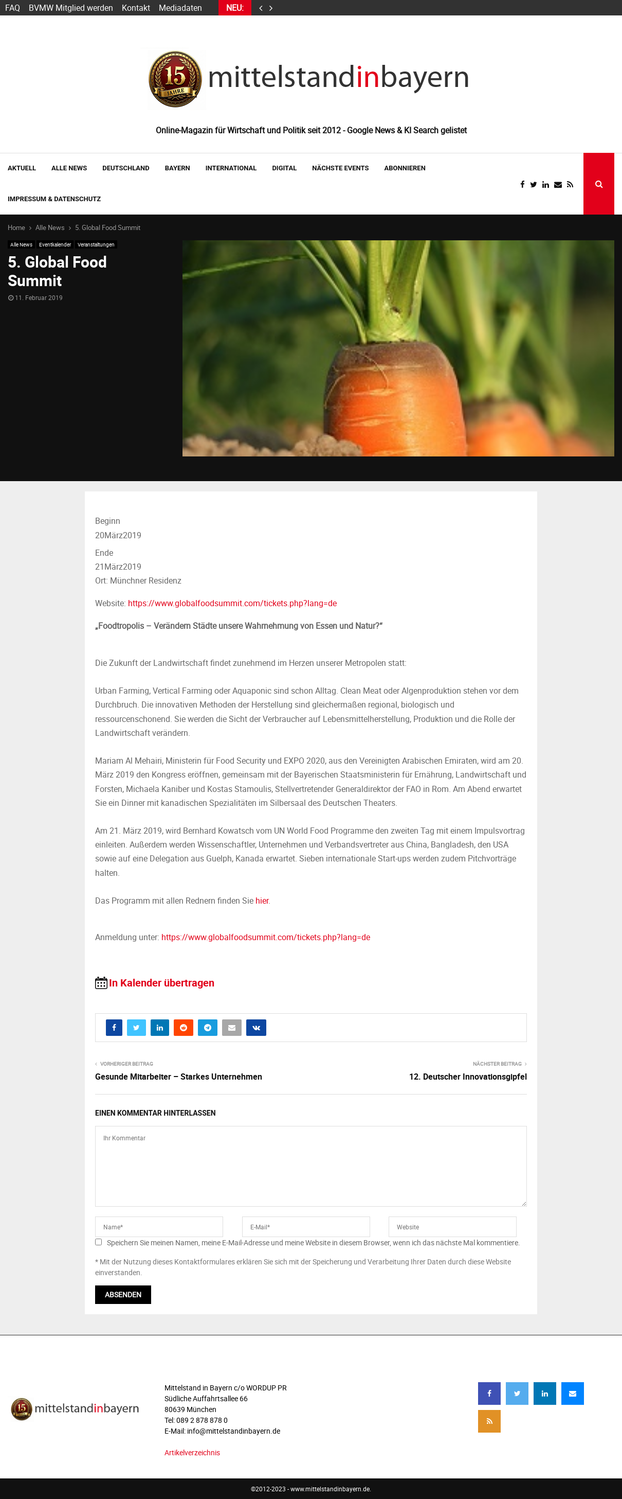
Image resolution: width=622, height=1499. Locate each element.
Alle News (69, 168)
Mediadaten (180, 7)
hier (261, 900)
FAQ (12, 7)
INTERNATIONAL (231, 168)
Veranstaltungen (96, 244)
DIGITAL (284, 168)
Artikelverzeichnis (192, 1452)
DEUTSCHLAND (125, 168)
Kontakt (136, 7)
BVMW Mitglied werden (71, 7)
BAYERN (177, 168)
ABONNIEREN (405, 168)
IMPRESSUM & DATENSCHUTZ (54, 199)
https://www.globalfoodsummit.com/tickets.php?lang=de (232, 603)
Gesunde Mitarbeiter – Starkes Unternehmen (178, 1076)
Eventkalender (55, 244)
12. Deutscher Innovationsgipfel (468, 1076)
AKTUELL (22, 168)
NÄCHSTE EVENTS (340, 168)
